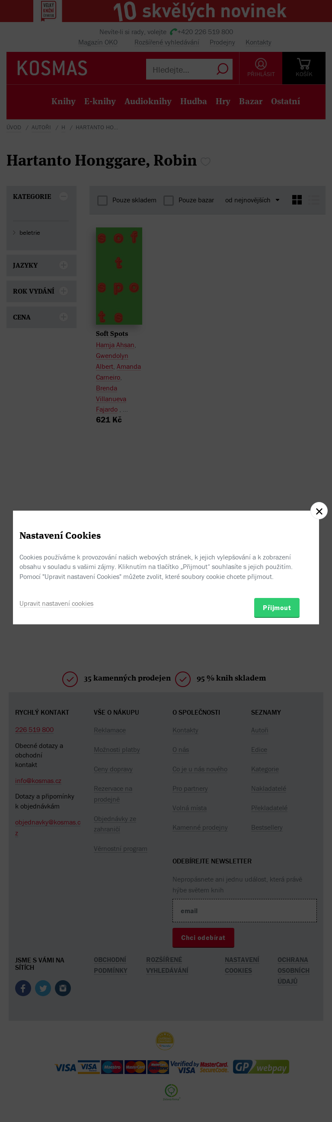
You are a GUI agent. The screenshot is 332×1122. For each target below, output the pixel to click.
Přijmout (277, 607)
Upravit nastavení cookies (56, 603)
